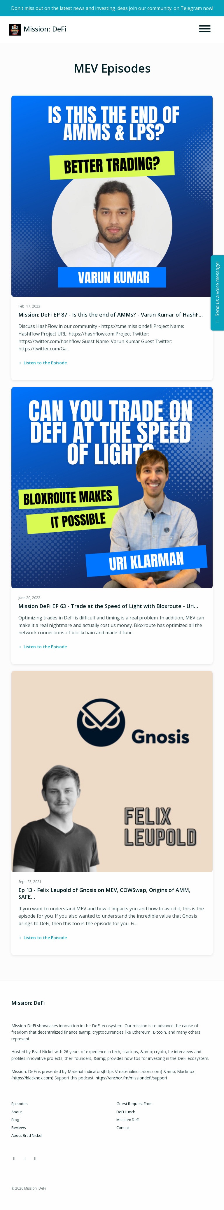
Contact (123, 1127)
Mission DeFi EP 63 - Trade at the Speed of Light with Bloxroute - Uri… (108, 606)
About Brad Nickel (26, 1135)
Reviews (18, 1127)
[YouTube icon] (35, 1158)
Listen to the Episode (42, 363)
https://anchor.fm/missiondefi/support (131, 1078)
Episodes (19, 1103)
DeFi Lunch (125, 1111)
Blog (15, 1119)
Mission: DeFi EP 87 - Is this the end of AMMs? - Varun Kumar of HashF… (110, 314)
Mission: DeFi (127, 1119)
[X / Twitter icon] (25, 1158)
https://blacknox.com (32, 1078)
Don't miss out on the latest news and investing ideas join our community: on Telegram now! (112, 8)
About (16, 1111)
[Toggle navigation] (205, 29)
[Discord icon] (14, 1158)
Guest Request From (134, 1103)
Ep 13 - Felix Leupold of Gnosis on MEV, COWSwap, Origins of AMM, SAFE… (104, 893)
